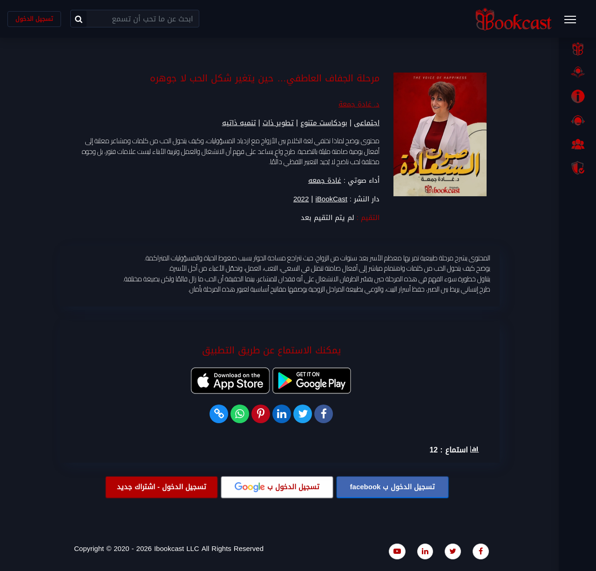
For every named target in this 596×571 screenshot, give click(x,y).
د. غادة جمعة (359, 104)
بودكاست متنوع (323, 123)
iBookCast (331, 199)
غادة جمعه (324, 180)
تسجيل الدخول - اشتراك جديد (161, 486)
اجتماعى (366, 123)
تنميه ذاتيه (239, 123)
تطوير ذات (278, 123)
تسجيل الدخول (34, 19)
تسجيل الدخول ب (392, 486)
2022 (301, 199)
